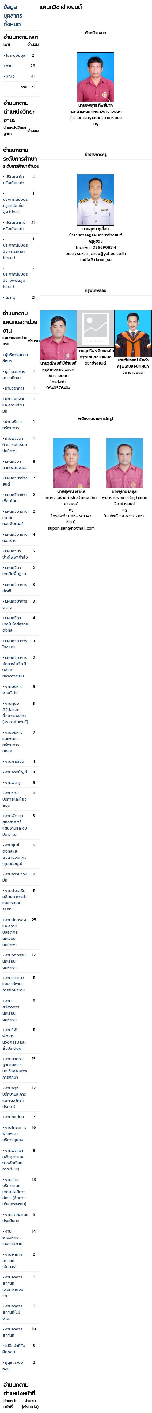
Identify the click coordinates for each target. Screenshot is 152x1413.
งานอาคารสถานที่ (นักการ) (12, 1260)
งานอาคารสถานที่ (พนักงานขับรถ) (12, 1286)
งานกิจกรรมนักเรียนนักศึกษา (14, 961)
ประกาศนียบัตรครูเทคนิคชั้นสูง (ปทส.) (15, 205)
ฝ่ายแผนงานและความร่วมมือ (13, 405)
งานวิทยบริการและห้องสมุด (14, 799)
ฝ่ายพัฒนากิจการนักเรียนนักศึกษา (14, 444)
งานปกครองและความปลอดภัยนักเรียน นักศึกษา (14, 932)
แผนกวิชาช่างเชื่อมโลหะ (15, 497)
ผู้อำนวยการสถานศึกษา (13, 374)
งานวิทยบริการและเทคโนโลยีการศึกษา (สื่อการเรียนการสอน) (14, 1191)
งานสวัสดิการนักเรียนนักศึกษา (10, 1010)
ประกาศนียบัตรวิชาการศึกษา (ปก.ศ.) (15, 251)
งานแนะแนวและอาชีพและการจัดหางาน (13, 984)
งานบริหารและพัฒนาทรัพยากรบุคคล (12, 741)
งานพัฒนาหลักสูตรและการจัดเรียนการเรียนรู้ (12, 1159)
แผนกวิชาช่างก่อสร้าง (15, 537)
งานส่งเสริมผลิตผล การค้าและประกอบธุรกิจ (14, 899)
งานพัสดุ (12, 782)
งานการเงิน (14, 761)
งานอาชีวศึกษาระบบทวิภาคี (12, 1237)
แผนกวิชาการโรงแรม (14, 644)
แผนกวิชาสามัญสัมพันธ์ (14, 464)
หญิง (10, 76)
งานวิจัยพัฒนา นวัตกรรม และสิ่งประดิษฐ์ (14, 1039)
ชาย (9, 66)
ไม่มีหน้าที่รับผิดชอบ (13, 1348)
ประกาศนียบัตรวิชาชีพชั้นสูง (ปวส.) (15, 280)
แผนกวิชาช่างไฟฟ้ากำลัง (15, 554)
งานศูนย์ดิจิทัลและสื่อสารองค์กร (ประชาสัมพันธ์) (15, 712)
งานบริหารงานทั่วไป (12, 689)
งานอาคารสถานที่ (12, 1332)
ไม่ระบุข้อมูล (15, 55)
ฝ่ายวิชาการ (15, 388)
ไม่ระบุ (10, 297)
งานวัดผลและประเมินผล (14, 1217)
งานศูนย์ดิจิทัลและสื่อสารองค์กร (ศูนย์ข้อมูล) (14, 854)
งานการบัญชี (16, 772)
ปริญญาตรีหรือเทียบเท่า (14, 225)
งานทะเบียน (14, 1117)
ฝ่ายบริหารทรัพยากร (12, 424)
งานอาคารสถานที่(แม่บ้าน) (12, 1312)
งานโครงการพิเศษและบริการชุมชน (14, 1133)
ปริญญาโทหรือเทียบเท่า (13, 179)
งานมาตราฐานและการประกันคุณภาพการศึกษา (14, 1068)
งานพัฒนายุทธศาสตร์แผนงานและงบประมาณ (14, 825)
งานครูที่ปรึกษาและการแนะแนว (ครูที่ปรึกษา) (14, 1097)
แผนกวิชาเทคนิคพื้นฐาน (14, 570)
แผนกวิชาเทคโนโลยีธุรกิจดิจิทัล (15, 624)
